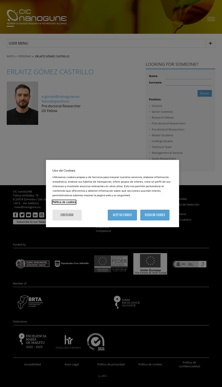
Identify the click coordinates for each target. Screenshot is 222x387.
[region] (112, 193)
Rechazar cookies (155, 215)
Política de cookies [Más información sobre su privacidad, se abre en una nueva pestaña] (64, 202)
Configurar (67, 215)
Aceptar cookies (122, 215)
